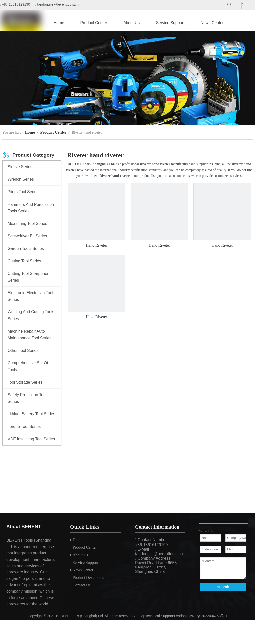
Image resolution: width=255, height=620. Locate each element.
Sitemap (138, 616)
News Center (83, 570)
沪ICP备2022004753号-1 (208, 616)
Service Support (85, 562)
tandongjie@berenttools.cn (58, 4)
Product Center (85, 547)
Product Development (90, 577)
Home (77, 540)
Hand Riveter (96, 245)
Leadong (181, 616)
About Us (80, 555)
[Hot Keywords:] (229, 4)
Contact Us (82, 585)
